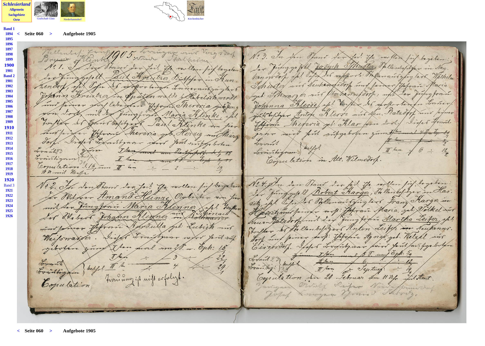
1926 (9, 216)
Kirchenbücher (195, 18)
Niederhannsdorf (73, 19)
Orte (16, 19)
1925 (9, 211)
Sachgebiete (16, 15)
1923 (9, 201)
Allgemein (17, 9)
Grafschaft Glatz (46, 18)
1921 (9, 190)
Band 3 (9, 185)
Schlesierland (16, 4)
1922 (9, 195)
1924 (9, 206)
